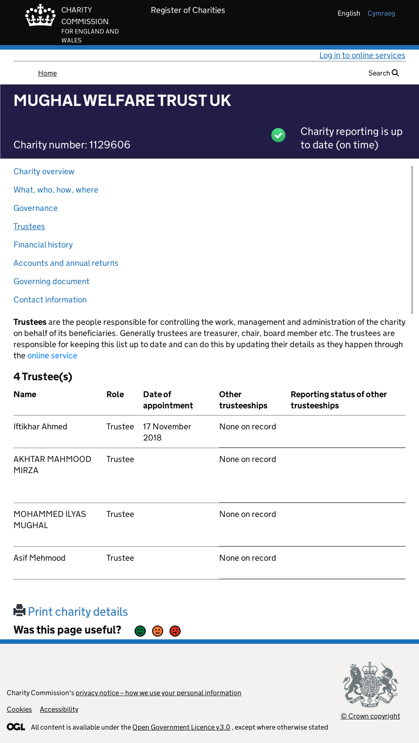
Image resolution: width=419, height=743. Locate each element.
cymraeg (381, 13)
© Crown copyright (370, 716)
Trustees (29, 226)
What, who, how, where (55, 190)
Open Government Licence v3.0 (181, 727)
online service (52, 355)
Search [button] (383, 73)
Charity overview (44, 171)
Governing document (51, 281)
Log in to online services (362, 55)
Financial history (43, 244)
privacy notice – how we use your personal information (158, 692)
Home (47, 73)
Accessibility (59, 709)
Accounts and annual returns (66, 263)
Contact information (50, 299)
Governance (35, 208)
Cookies (19, 709)
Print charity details (70, 611)
